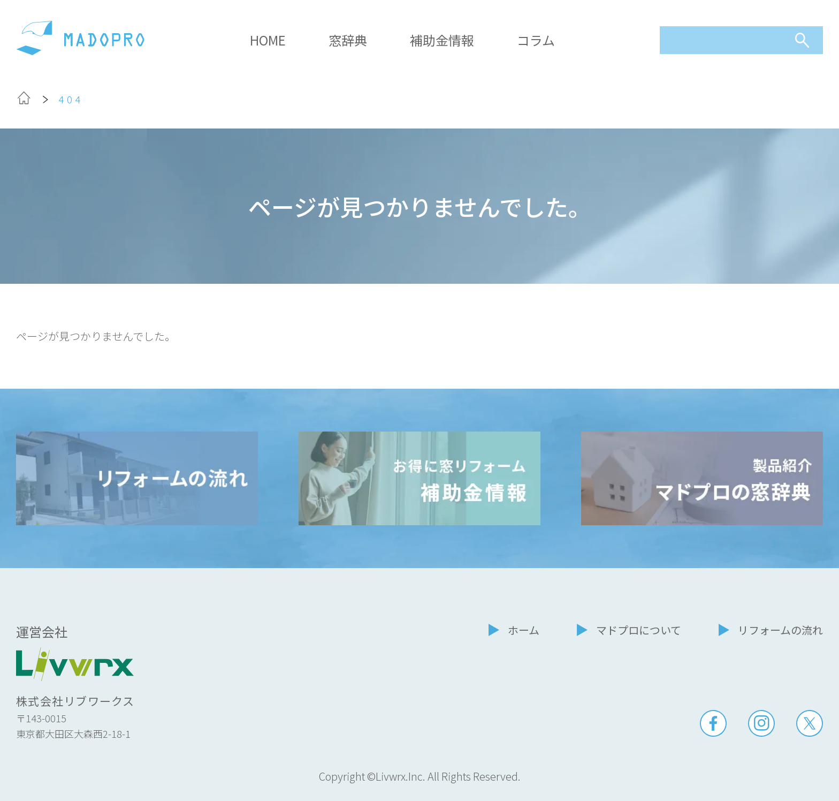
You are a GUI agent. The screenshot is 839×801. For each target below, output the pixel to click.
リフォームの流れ (780, 630)
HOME (268, 40)
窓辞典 (348, 40)
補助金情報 (442, 40)
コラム (536, 40)
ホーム (523, 630)
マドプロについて (638, 630)
